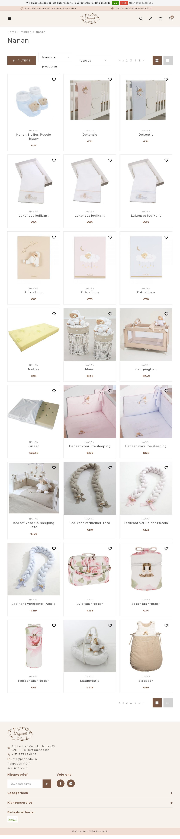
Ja (115, 3)
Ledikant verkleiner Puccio (146, 523)
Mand (89, 369)
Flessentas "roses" (33, 680)
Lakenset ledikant (34, 215)
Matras (34, 369)
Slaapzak (146, 680)
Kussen (34, 446)
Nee (124, 3)
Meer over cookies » (141, 3)
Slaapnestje (89, 680)
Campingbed (146, 369)
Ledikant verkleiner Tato (89, 523)
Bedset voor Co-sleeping (90, 446)
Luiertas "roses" (89, 603)
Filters (21, 60)
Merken (26, 31)
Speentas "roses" (146, 603)
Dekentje (89, 134)
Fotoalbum (33, 292)
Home (11, 31)
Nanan (41, 31)
